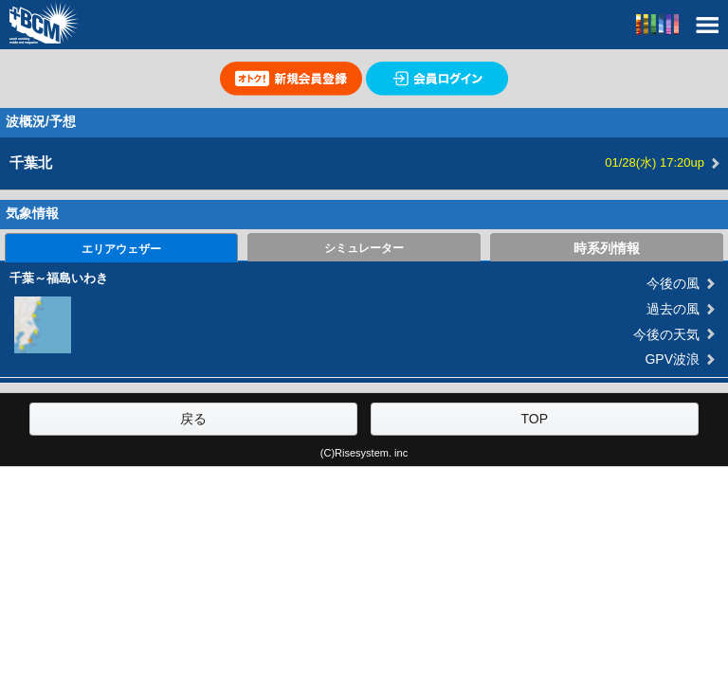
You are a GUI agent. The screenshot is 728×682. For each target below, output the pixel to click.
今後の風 (673, 283)
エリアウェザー (121, 249)
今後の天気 (666, 334)
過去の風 (673, 308)
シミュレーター (364, 248)
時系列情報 (606, 248)
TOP (534, 418)
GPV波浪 (672, 359)
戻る (193, 418)
